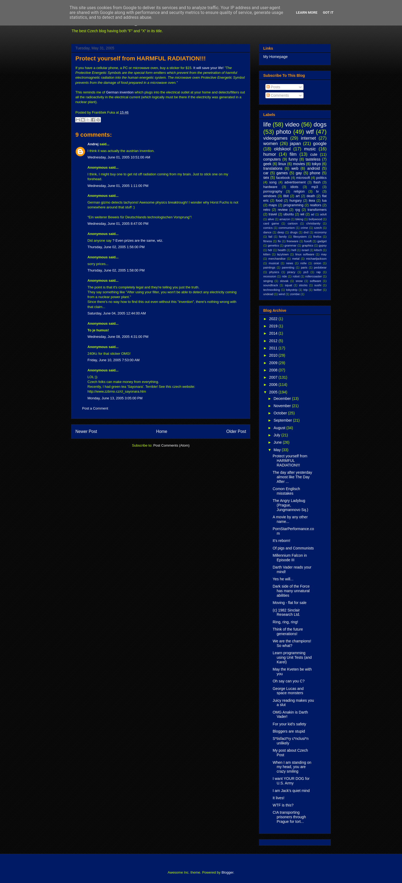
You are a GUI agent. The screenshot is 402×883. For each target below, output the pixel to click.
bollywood (315, 219)
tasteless (313, 159)
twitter (318, 289)
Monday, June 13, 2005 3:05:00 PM (114, 398)
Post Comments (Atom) (171, 445)
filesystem (300, 236)
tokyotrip (291, 289)
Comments (277, 95)
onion (317, 263)
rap (318, 272)
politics (321, 178)
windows (269, 196)
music (310, 148)
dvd (306, 232)
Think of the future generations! (288, 631)
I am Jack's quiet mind (291, 790)
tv (317, 191)
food (279, 200)
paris (304, 267)
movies (299, 164)
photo (283, 131)
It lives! (278, 798)
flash (317, 182)
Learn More (306, 12)
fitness (267, 241)
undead (268, 294)
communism (287, 227)
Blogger (227, 872)
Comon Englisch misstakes (286, 491)
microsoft (303, 178)
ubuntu (288, 214)
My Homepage (275, 57)
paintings (269, 267)
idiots (294, 187)
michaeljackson (316, 258)
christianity (313, 223)
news (289, 263)
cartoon (293, 223)
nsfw (303, 263)
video (292, 124)
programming (293, 205)
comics (268, 227)
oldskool (282, 148)
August (279, 428)
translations (273, 168)
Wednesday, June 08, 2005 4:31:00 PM (117, 337)
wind (282, 294)
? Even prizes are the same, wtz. (137, 240)
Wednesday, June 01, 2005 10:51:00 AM (118, 157)
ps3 (306, 272)
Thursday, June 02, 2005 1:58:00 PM (116, 270)
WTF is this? (283, 805)
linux (282, 164)
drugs (294, 232)
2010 (274, 355)
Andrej (92, 144)
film (293, 154)
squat (288, 285)
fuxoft (308, 241)
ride (284, 276)
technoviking (271, 289)
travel (273, 214)
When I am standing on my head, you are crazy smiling (292, 767)
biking (299, 219)
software (315, 281)
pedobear (320, 267)
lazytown (283, 254)
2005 (274, 392)
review (282, 210)
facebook (283, 178)
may (324, 254)
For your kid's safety (289, 724)
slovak (284, 281)
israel (305, 250)
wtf (310, 131)
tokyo (316, 164)
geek (267, 164)
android (313, 168)
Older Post (236, 431)
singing (268, 281)
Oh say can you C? (289, 681)
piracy (291, 272)
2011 (274, 348)
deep (280, 232)
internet (308, 138)
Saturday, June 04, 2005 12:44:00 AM (116, 313)
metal (295, 258)
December (282, 398)
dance (267, 232)
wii (302, 214)
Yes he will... (283, 579)
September (283, 420)
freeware (292, 241)
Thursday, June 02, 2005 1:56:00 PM (116, 247)
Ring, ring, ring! (285, 622)
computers (272, 159)
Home (161, 431)
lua (324, 200)
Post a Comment (95, 408)
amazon (284, 219)
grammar (290, 245)
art (298, 196)
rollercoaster (313, 276)
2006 (274, 384)
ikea (312, 200)
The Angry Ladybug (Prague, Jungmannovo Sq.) (290, 505)
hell (293, 250)
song (272, 182)
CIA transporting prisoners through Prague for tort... (289, 817)
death (311, 196)
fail (270, 236)
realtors (315, 205)
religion (299, 191)
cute (313, 154)
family (283, 236)
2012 (274, 341)
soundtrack (270, 285)
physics (274, 272)
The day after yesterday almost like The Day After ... (292, 477)
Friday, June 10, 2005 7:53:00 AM (113, 360)
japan (295, 143)
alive (271, 219)
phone (315, 173)
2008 (274, 370)
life (267, 124)
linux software (305, 254)
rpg (297, 210)
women (270, 143)
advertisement (295, 182)
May (277, 450)
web (294, 168)
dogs (320, 124)
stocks (303, 285)
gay (299, 173)
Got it (328, 12)
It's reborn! (281, 540)
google (320, 143)
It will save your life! (208, 68)
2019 (274, 326)
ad (312, 214)
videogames (275, 138)
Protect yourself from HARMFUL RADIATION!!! (140, 58)
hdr (270, 250)
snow (299, 281)
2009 (274, 363)
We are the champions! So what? (292, 643)
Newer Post (86, 431)
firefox (317, 236)
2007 (274, 377)
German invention (120, 92)
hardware (270, 187)
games (282, 173)
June (278, 442)
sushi (317, 285)
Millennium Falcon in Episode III (290, 557)
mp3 (314, 187)
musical (274, 263)
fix (279, 241)
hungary (296, 200)
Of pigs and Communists (293, 548)
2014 (274, 333)
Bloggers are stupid (289, 731)
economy (321, 232)
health (282, 250)
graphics (307, 245)
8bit (285, 196)
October (280, 413)
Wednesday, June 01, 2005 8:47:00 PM (117, 224)
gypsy (323, 245)
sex (266, 177)
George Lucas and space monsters (288, 690)
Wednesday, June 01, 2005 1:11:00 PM (117, 186)
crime (304, 227)
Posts (273, 87)
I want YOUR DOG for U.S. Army (291, 780)
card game (271, 223)
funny (293, 159)
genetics (273, 245)
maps (273, 205)
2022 (274, 319)
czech (318, 227)
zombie (295, 294)
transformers (317, 210)
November (282, 406)
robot (296, 276)
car (265, 173)
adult (323, 214)
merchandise (277, 258)
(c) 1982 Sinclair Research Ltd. (286, 612)
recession (269, 276)
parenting (288, 267)
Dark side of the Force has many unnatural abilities (291, 591)
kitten (267, 254)
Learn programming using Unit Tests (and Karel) (292, 657)
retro (266, 210)
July (277, 435)
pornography (272, 191)
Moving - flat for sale (289, 602)
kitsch (318, 250)
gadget (322, 241)
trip (306, 289)
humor (269, 154)
